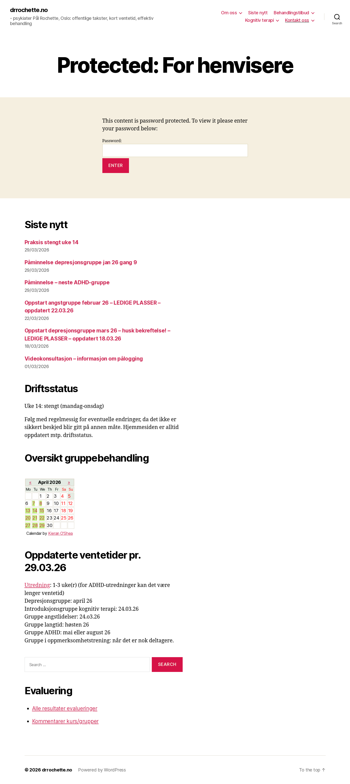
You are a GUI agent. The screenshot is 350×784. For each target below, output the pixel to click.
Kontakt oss (297, 20)
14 (34, 510)
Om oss (229, 12)
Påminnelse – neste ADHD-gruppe (67, 282)
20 (28, 517)
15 (41, 510)
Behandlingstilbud (291, 12)
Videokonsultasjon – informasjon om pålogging (84, 359)
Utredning (37, 585)
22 (42, 517)
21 (34, 517)
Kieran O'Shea (60, 533)
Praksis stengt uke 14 (52, 242)
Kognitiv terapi (259, 20)
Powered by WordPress (102, 769)
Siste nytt (257, 12)
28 (35, 525)
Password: (175, 147)
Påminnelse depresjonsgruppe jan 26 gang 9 (81, 262)
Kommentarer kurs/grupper (65, 721)
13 (27, 510)
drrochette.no (29, 10)
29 (42, 525)
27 (27, 525)
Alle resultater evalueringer (64, 708)
